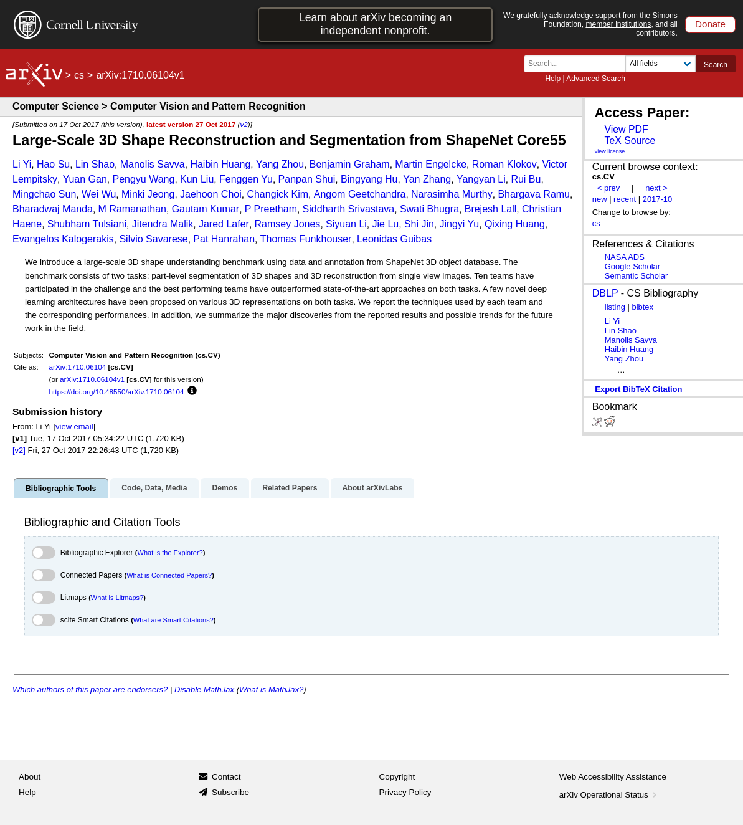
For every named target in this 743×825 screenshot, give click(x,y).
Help (553, 78)
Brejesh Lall (491, 209)
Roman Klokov (504, 164)
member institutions (618, 24)
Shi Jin (419, 224)
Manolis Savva (152, 164)
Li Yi (21, 164)
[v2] (19, 450)
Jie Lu (385, 224)
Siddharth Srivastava (349, 209)
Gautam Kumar (205, 209)
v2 (243, 124)
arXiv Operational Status (609, 794)
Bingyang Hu (369, 179)
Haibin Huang (220, 164)
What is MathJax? (271, 689)
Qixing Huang (515, 224)
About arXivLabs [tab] (372, 488)
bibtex (642, 307)
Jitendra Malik (163, 224)
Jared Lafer (224, 224)
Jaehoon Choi (211, 194)
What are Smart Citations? (173, 620)
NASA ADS (625, 257)
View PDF (626, 129)
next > (656, 188)
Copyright (397, 776)
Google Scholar (632, 266)
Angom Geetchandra (360, 194)
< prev (608, 188)
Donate (710, 24)
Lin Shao (95, 164)
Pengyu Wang (143, 179)
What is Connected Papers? (169, 575)
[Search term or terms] (578, 63)
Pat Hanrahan (224, 239)
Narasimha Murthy (452, 194)
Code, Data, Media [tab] (154, 488)
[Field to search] (660, 63)
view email (74, 426)
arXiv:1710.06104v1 (92, 379)
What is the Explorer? (170, 552)
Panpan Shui (307, 179)
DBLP (605, 293)
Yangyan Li (481, 179)
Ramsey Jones (288, 224)
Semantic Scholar (636, 275)
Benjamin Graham (350, 164)
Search (715, 64)
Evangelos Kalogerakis (63, 239)
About (29, 776)
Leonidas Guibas (394, 239)
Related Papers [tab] (289, 488)
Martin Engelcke (430, 164)
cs (79, 75)
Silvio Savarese (153, 239)
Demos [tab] (224, 488)
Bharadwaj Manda (52, 209)
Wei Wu (99, 194)
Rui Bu (526, 179)
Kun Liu (197, 179)
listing (615, 307)
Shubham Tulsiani (86, 224)
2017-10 (658, 199)
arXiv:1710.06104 (77, 367)
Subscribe (230, 792)
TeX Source (629, 140)
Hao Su (53, 164)
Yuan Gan (85, 179)
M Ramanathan (132, 209)
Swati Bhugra (429, 209)
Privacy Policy (405, 792)
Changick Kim (277, 194)
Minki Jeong (147, 194)
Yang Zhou (280, 164)
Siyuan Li (346, 224)
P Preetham (271, 209)
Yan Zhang (427, 179)
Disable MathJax (204, 689)
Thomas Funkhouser (306, 239)
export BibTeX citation (638, 389)
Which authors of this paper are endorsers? (90, 689)
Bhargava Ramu (534, 194)
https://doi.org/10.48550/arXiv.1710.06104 (116, 392)
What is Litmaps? (117, 597)
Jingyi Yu (460, 224)
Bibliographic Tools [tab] (61, 488)
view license (610, 151)
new (599, 199)
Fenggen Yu (246, 179)
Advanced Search (595, 78)
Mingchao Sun (44, 194)
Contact (226, 776)
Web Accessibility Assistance (612, 776)
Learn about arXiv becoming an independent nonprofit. (375, 24)
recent (624, 199)
